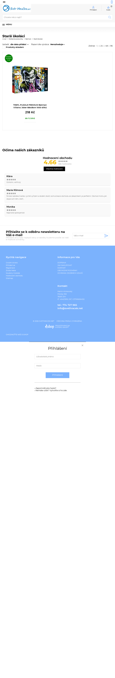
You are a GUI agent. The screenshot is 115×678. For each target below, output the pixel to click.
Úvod (4, 39)
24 (101, 46)
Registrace (10, 268)
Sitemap (9, 278)
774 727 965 (69, 305)
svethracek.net (46, 321)
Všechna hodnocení (54, 169)
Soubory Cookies (13, 273)
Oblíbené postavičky (16, 39)
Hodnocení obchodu (14, 276)
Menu (9, 24)
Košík (109, 8)
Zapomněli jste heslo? (46, 388)
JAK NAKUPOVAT (65, 265)
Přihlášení (57, 375)
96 (111, 46)
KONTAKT (62, 268)
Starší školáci (38, 39)
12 (97, 46)
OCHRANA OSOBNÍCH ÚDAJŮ (70, 273)
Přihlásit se (10, 265)
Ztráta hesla (11, 270)
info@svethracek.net (70, 308)
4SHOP (65, 327)
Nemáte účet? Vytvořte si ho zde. (51, 390)
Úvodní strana (12, 263)
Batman (28, 39)
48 (106, 46)
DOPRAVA (62, 263)
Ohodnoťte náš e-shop (17, 335)
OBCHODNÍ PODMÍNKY (67, 270)
